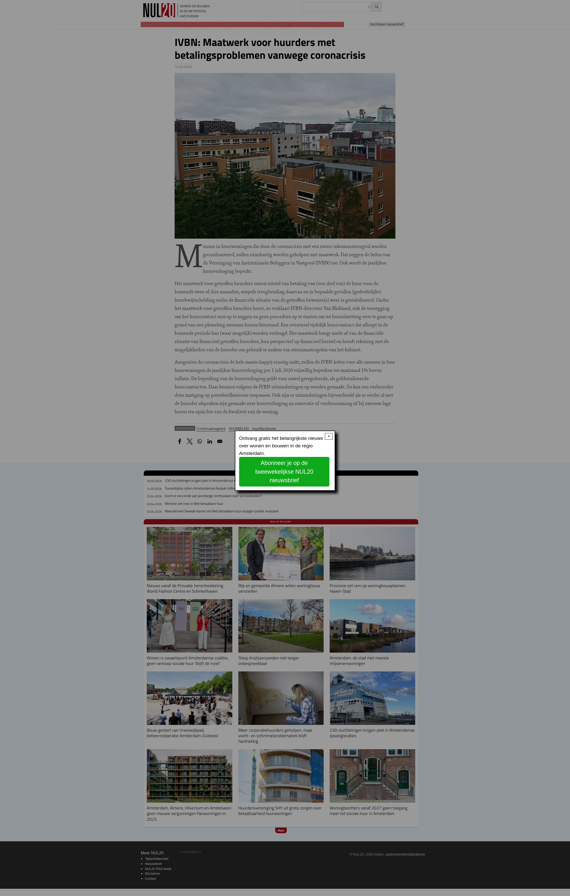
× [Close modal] (329, 436)
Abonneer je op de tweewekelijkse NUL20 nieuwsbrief (284, 472)
